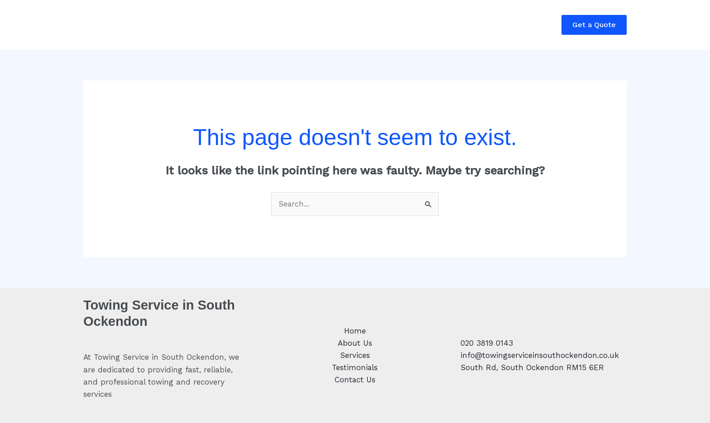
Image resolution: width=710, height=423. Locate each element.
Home (102, 24)
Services (193, 24)
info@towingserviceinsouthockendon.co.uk (540, 355)
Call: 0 (491, 31)
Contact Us (305, 24)
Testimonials (246, 24)
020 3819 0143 (487, 343)
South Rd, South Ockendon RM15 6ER (532, 367)
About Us (145, 24)
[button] (594, 25)
